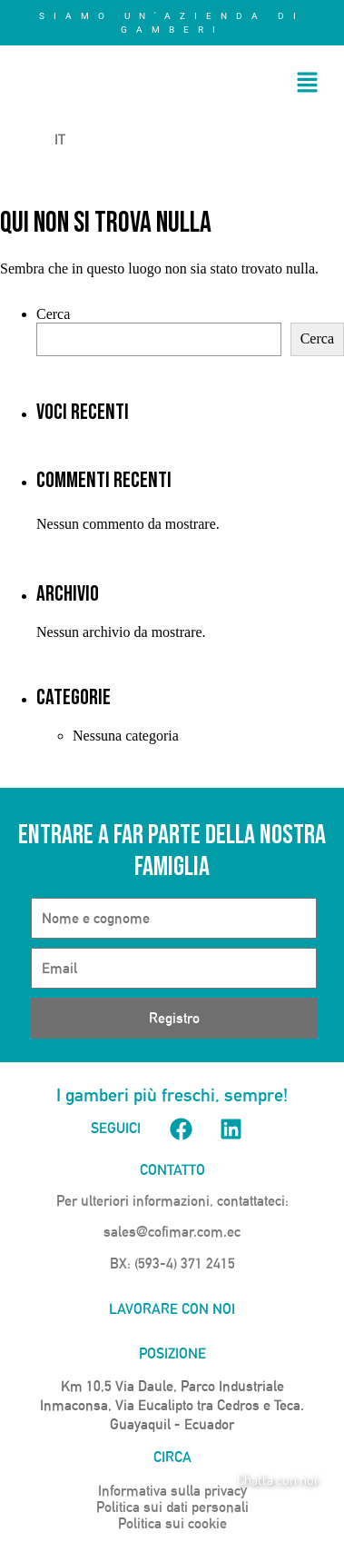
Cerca (53, 314)
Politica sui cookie (172, 1523)
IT (48, 139)
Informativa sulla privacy (172, 1490)
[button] (308, 84)
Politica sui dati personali (172, 1507)
